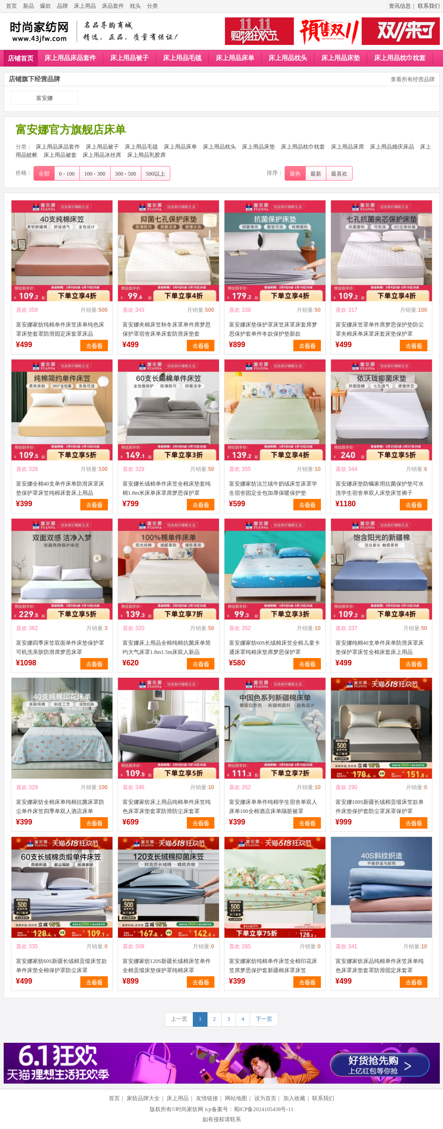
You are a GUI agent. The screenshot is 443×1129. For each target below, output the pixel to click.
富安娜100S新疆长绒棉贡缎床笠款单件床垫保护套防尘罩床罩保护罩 (380, 806)
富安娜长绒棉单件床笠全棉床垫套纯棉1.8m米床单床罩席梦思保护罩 (167, 488)
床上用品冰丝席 (102, 155)
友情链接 (207, 1098)
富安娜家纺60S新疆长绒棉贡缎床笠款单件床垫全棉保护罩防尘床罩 (61, 966)
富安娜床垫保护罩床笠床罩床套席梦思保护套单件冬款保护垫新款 (273, 329)
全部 (44, 174)
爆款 (45, 6)
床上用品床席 (347, 147)
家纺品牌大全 (143, 1098)
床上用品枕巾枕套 (400, 58)
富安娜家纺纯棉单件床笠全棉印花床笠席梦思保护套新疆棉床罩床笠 (273, 966)
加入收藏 (294, 1098)
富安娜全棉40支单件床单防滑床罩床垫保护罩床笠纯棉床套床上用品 (60, 488)
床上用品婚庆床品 (392, 147)
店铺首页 (21, 58)
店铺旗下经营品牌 (34, 79)
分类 (152, 6)
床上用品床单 (235, 58)
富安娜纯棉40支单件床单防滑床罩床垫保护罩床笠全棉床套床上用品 (380, 647)
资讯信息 (400, 6)
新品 (28, 6)
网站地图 (236, 1098)
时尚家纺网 (189, 1109)
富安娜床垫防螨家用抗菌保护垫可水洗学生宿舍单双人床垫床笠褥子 (380, 488)
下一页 (264, 1019)
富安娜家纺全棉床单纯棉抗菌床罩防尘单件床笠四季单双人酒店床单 (60, 806)
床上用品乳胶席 (146, 155)
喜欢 (21, 310)
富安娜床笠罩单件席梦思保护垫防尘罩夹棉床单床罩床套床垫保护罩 (380, 329)
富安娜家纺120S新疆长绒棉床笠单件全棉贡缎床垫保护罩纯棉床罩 (167, 966)
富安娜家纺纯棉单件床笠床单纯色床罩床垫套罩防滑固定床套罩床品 (60, 329)
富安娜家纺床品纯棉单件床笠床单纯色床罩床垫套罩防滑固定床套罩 (380, 966)
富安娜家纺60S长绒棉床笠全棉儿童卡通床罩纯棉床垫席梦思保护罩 (274, 647)
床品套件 (113, 6)
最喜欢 (339, 174)
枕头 (135, 6)
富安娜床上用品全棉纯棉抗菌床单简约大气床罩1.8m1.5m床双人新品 (167, 647)
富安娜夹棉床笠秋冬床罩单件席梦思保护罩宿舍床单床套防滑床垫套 (167, 329)
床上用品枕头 (288, 58)
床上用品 (85, 6)
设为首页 (265, 1098)
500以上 (155, 174)
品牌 (62, 6)
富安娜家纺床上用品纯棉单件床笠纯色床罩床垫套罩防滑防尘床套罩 (167, 806)
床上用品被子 (129, 58)
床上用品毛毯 (182, 58)
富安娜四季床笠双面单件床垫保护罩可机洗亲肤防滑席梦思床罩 (60, 647)
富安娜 (44, 98)
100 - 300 (95, 174)
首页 (11, 6)
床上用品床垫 (340, 58)
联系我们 (429, 6)
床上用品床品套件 (70, 58)
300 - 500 (125, 174)
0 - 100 (67, 174)
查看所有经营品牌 (413, 79)
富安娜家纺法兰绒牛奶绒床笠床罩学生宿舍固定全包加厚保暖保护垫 (273, 488)
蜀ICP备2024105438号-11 (263, 1109)
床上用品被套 (60, 155)
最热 (295, 174)
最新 (315, 174)
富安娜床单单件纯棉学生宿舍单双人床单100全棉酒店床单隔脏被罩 (273, 806)
